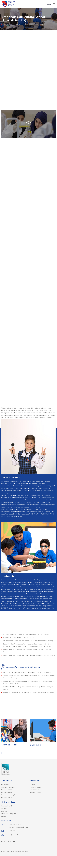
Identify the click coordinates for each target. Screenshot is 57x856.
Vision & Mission (6, 790)
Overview (33, 784)
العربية (49, 4)
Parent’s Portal (6, 806)
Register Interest (36, 792)
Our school (5, 784)
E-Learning (35, 747)
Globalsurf (26, 851)
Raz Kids (4, 808)
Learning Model (9, 746)
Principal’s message (8, 787)
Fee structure (34, 790)
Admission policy (35, 787)
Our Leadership (6, 797)
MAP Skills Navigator (8, 814)
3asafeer (4, 811)
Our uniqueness (6, 792)
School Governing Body (9, 795)
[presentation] (2, 753)
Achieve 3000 (6, 816)
